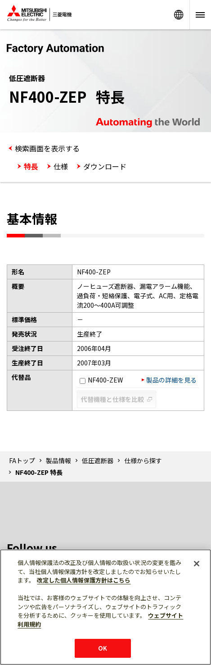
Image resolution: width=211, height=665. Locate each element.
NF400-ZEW (101, 379)
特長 (31, 166)
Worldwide (178, 14)
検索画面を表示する (47, 148)
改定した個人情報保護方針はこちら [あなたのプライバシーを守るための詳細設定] (83, 580)
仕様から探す (143, 460)
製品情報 (58, 460)
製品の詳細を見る (171, 379)
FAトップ (22, 460)
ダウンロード (104, 166)
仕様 (61, 166)
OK (102, 648)
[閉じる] (197, 564)
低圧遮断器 (97, 460)
